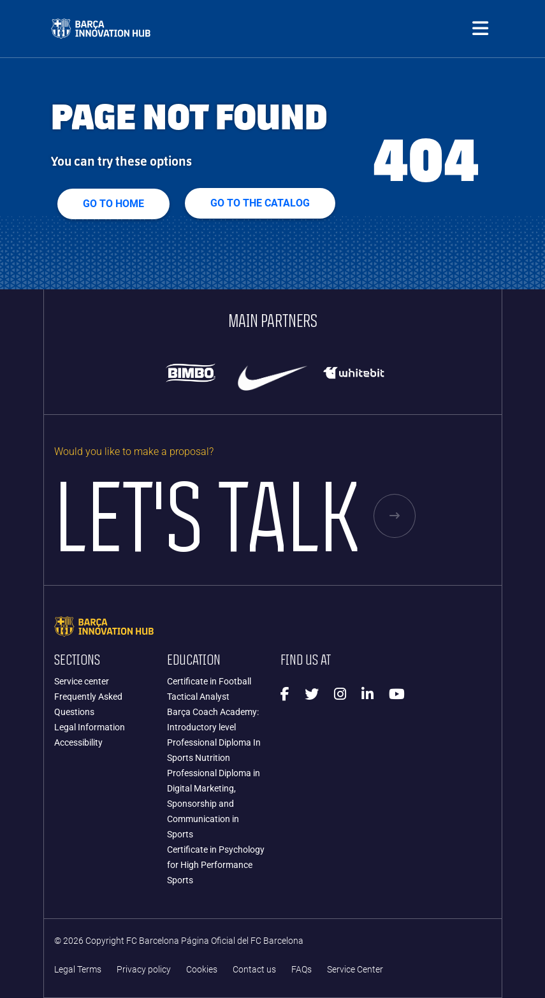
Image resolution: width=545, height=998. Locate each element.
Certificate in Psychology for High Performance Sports (216, 864)
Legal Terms (77, 969)
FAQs (301, 969)
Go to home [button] (113, 204)
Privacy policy (144, 969)
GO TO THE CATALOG (260, 203)
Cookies (201, 969)
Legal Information (89, 727)
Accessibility (78, 742)
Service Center (355, 969)
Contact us (254, 969)
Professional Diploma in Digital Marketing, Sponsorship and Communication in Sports (213, 803)
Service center (81, 681)
